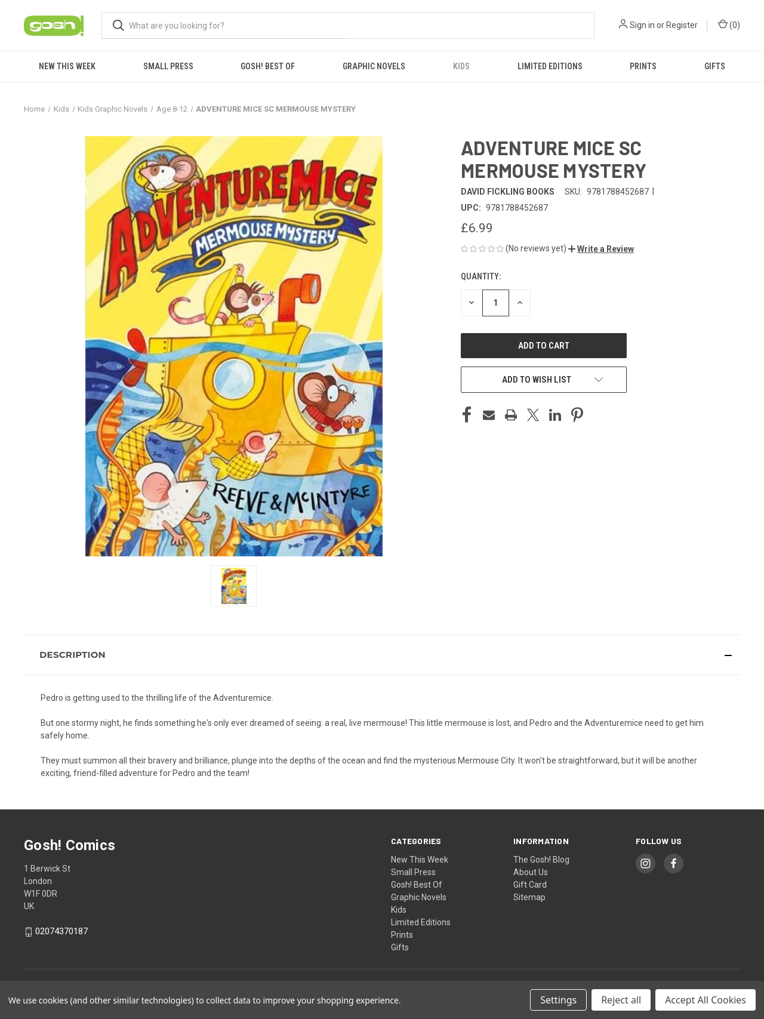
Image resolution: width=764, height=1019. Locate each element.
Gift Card (530, 884)
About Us (530, 872)
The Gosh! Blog (541, 859)
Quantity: (481, 276)
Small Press (168, 66)
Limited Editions (550, 66)
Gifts (714, 66)
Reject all (621, 999)
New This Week (67, 66)
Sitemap (529, 897)
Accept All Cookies (705, 999)
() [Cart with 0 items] (729, 24)
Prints (643, 66)
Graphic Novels (374, 66)
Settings (558, 999)
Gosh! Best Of (268, 66)
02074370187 (61, 931)
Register (682, 25)
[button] (601, 249)
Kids (461, 66)
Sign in (642, 25)
